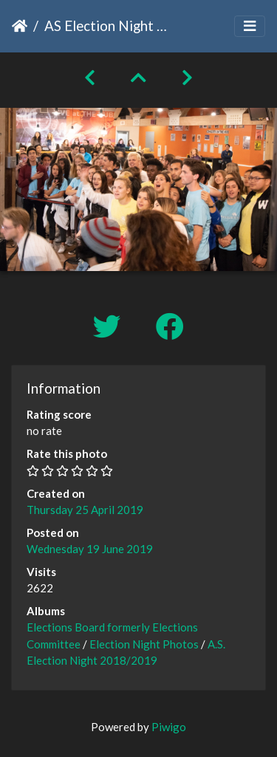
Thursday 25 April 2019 (85, 509)
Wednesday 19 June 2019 (90, 548)
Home (19, 26)
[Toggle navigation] (249, 26)
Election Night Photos (144, 644)
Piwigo (168, 726)
